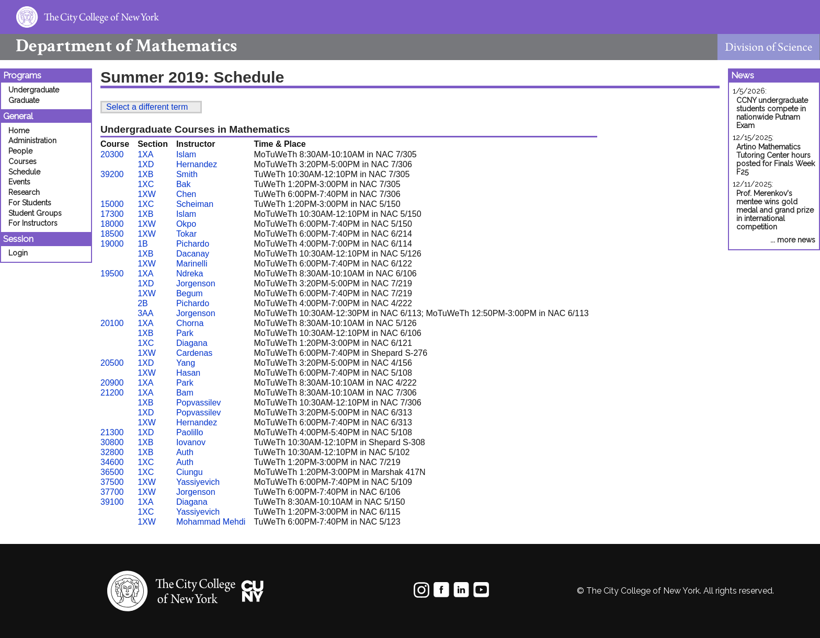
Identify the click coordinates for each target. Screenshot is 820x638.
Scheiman (194, 204)
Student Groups (35, 213)
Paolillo (189, 432)
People (20, 151)
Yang (185, 362)
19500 (112, 273)
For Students (29, 203)
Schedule (24, 172)
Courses (22, 161)
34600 (112, 462)
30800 (112, 442)
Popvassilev (198, 402)
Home (18, 130)
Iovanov (191, 442)
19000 (112, 243)
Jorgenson (195, 283)
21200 (112, 392)
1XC (146, 184)
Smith (187, 174)
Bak (183, 184)
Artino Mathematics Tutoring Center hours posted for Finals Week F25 (775, 159)
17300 (112, 214)
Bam (184, 392)
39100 (112, 501)
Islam (186, 154)
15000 (112, 204)
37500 (112, 482)
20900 (112, 382)
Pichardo (192, 243)
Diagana (192, 343)
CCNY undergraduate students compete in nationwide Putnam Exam (772, 113)
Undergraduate (33, 90)
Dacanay (192, 253)
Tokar (186, 233)
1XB (145, 174)
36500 (112, 472)
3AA (145, 313)
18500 (112, 233)
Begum (189, 293)
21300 (112, 432)
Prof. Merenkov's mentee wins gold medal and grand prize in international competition (775, 210)
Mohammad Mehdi (211, 521)
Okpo (186, 223)
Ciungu (189, 472)
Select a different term (147, 106)
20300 (112, 154)
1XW (147, 194)
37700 (112, 492)
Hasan (188, 372)
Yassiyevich (198, 482)
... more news (792, 240)
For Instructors (33, 223)
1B (143, 243)
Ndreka (189, 273)
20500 (112, 362)
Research (24, 192)
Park (184, 333)
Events (19, 182)
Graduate (23, 100)
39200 (112, 174)
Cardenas (194, 353)
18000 (112, 223)
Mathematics (118, 45)
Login (18, 253)
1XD (146, 164)
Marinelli (192, 263)
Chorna (189, 323)
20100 (112, 323)
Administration (32, 140)
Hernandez (196, 164)
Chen (186, 194)
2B (143, 303)
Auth (184, 452)
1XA (145, 154)
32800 (112, 452)
